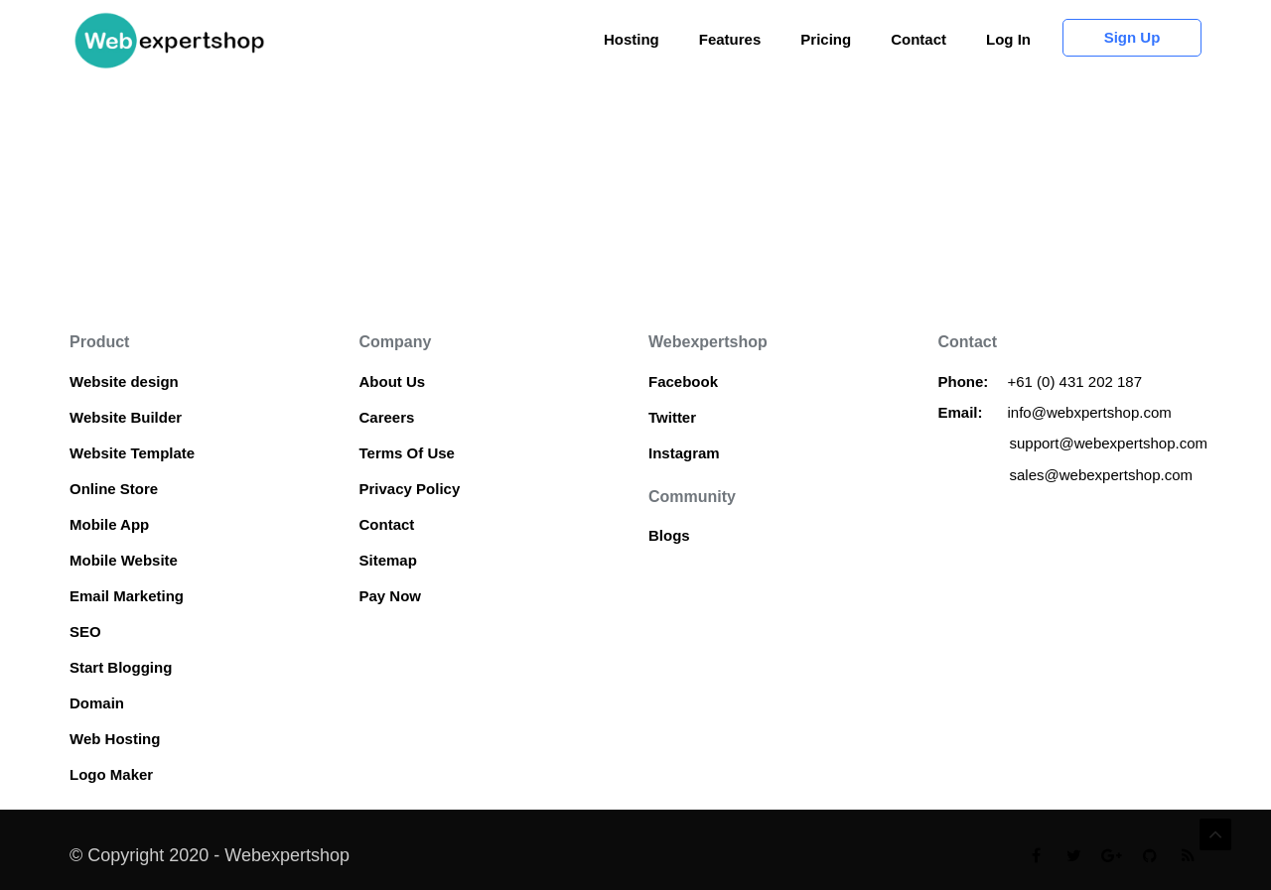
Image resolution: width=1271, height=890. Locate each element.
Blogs (669, 535)
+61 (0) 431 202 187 (1077, 381)
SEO (85, 631)
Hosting (631, 39)
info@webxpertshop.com (1090, 412)
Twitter (672, 417)
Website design (124, 381)
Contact (918, 39)
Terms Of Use (407, 453)
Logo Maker (111, 774)
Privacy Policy (410, 488)
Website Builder (126, 417)
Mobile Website (124, 560)
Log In (1008, 39)
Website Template (132, 453)
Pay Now (390, 595)
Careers (387, 417)
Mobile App (109, 524)
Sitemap (388, 560)
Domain (97, 703)
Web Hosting (115, 738)
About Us (392, 381)
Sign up (1132, 37)
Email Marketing (127, 595)
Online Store (114, 488)
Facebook (683, 381)
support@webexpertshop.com (1109, 443)
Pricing (825, 39)
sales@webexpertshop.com (1101, 474)
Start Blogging (121, 667)
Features (730, 39)
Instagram (684, 453)
